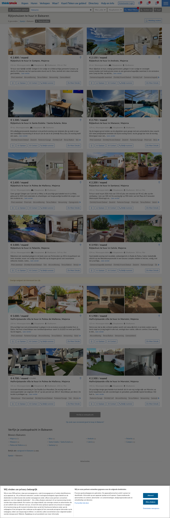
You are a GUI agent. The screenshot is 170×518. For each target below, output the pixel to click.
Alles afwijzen (150, 502)
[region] (85, 502)
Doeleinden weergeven (151, 508)
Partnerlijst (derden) (82, 503)
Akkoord (151, 495)
